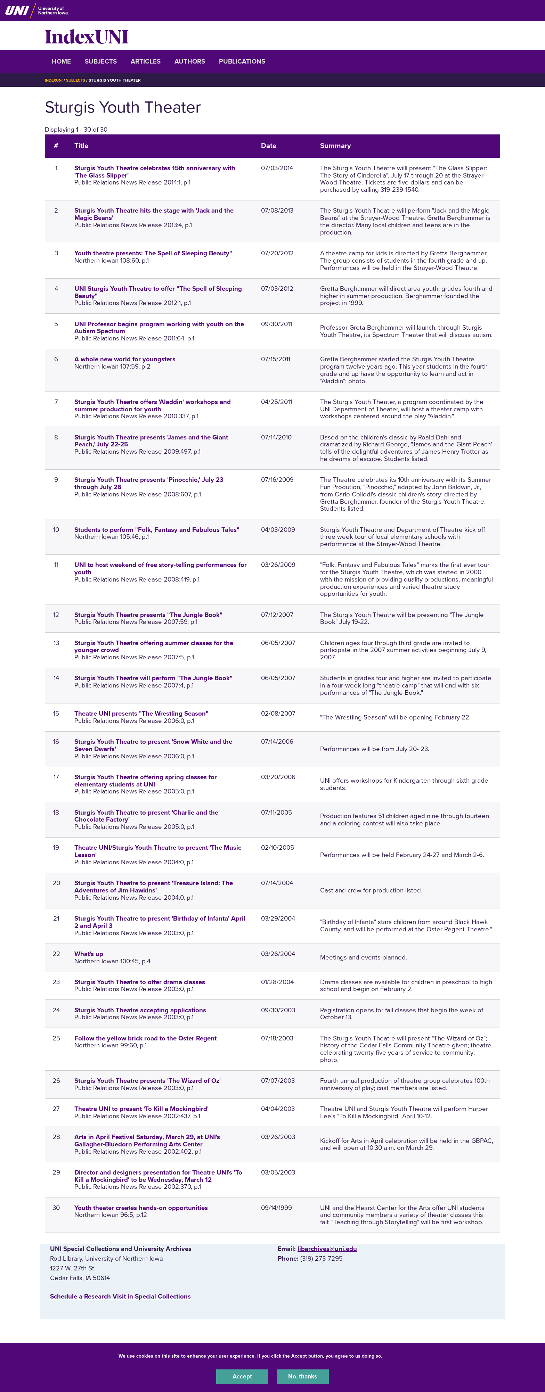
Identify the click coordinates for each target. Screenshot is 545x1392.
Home (61, 61)
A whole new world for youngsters (125, 359)
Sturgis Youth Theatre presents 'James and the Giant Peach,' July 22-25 (151, 441)
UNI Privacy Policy (405, 1355)
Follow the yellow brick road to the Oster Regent (145, 1038)
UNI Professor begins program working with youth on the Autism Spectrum (159, 327)
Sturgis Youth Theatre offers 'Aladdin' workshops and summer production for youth (152, 405)
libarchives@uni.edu (327, 1249)
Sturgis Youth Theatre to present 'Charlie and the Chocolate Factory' (146, 816)
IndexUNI (86, 35)
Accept (242, 1376)
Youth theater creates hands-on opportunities (141, 1208)
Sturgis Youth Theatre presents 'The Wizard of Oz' (147, 1081)
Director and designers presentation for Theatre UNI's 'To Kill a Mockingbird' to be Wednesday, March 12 (158, 1176)
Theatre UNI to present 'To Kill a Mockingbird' (141, 1109)
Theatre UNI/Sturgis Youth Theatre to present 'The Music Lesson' (157, 851)
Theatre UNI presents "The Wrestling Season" (141, 713)
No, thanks (303, 1376)
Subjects (101, 61)
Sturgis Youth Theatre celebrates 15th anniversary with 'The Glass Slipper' (154, 171)
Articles (146, 61)
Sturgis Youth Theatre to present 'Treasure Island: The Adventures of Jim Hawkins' (153, 886)
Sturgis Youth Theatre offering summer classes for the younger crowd (153, 646)
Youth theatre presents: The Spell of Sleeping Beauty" (153, 253)
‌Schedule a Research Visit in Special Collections (120, 1296)
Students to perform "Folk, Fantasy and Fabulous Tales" (156, 530)
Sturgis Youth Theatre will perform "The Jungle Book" (153, 678)
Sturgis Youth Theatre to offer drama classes (139, 982)
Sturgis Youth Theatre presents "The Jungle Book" (148, 615)
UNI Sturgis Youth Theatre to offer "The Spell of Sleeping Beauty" (158, 292)
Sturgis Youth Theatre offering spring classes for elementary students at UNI (145, 780)
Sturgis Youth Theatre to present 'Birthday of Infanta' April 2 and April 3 (159, 922)
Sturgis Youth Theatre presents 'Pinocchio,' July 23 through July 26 (148, 483)
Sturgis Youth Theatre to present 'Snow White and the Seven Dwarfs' (153, 745)
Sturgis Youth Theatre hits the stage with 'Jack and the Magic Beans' (154, 214)
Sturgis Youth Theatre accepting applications (140, 1010)
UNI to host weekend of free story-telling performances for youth (160, 568)
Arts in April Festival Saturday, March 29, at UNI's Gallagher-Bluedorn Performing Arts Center (147, 1140)
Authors (189, 61)
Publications (242, 61)
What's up (88, 954)
